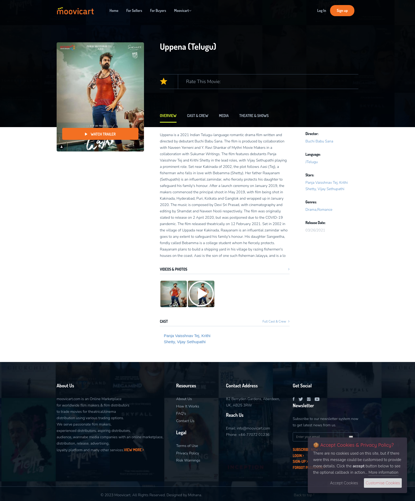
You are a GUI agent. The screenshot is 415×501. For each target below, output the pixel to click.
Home (114, 10)
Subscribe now (307, 449)
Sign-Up (300, 461)
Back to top (304, 495)
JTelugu (311, 161)
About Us (184, 398)
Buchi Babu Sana (319, 141)
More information (383, 472)
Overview (168, 115)
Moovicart (182, 10)
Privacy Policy (187, 453)
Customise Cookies (383, 482)
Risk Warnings (188, 460)
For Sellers (134, 10)
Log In (321, 10)
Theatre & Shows (254, 115)
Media (224, 115)
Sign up (342, 10)
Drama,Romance (318, 209)
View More (134, 450)
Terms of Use (187, 445)
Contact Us (185, 420)
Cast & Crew (197, 115)
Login (298, 455)
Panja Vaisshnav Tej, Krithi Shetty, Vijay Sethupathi (187, 338)
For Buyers (158, 10)
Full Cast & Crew (276, 321)
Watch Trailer (100, 134)
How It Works (187, 406)
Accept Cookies (344, 482)
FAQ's (181, 413)
